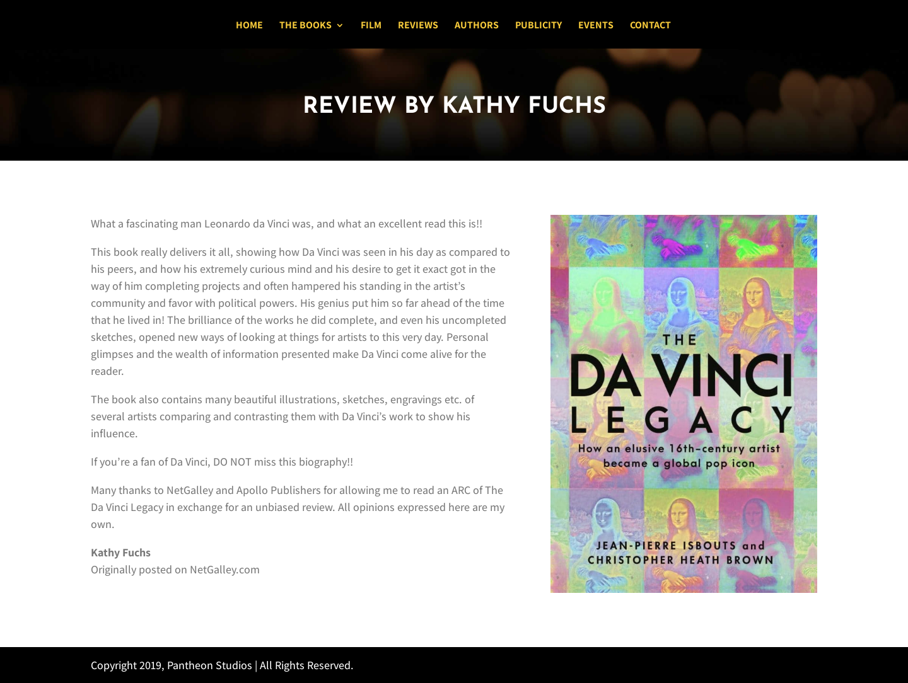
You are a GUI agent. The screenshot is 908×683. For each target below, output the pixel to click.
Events (596, 26)
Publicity (538, 26)
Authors (477, 26)
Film (371, 26)
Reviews (418, 26)
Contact (650, 26)
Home (249, 26)
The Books (305, 26)
